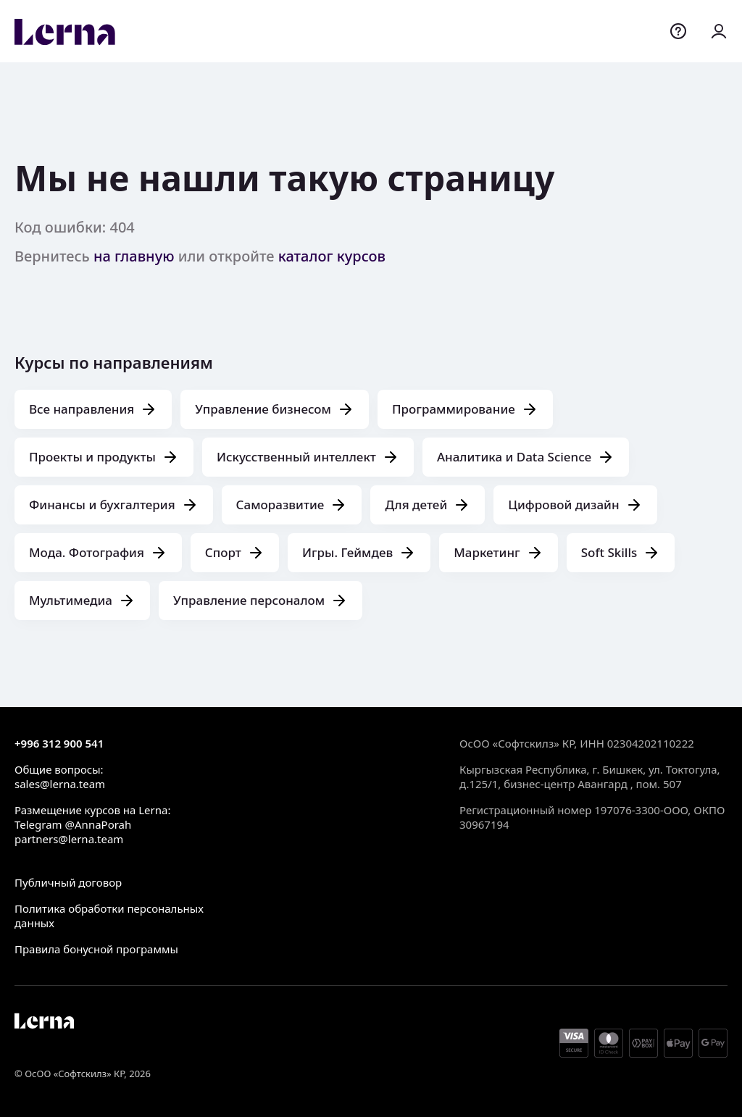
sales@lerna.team (59, 784)
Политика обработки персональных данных (109, 915)
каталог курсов (331, 256)
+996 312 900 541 (59, 743)
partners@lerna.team (68, 839)
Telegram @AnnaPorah (72, 824)
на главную (134, 256)
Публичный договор (68, 882)
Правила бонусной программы (96, 949)
